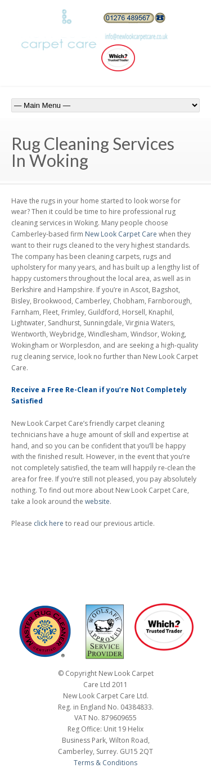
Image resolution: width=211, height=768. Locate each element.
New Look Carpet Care (121, 234)
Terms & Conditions (105, 762)
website (97, 501)
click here (49, 523)
